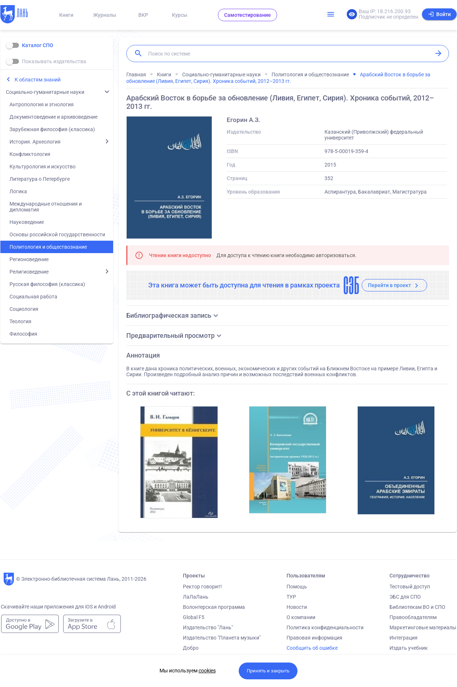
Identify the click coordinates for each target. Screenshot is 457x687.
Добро (191, 648)
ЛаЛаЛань (195, 597)
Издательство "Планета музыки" (222, 638)
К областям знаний (38, 80)
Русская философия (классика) (47, 284)
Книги (66, 15)
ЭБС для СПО (405, 597)
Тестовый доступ (409, 586)
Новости (297, 607)
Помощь (297, 586)
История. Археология (35, 142)
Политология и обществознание (48, 247)
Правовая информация (314, 638)
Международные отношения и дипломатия (45, 207)
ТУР (291, 597)
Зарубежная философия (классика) (52, 129)
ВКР (143, 15)
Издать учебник (408, 648)
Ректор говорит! (202, 586)
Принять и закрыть (268, 670)
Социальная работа (33, 296)
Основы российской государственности (57, 234)
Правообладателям (413, 617)
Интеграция (403, 638)
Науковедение (26, 222)
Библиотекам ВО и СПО (417, 607)
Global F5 (193, 617)
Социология (23, 309)
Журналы (104, 15)
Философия (23, 334)
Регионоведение (29, 259)
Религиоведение (29, 272)
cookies (207, 670)
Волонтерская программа (214, 607)
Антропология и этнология (41, 104)
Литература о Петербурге (39, 179)
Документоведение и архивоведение (53, 117)
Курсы (179, 15)
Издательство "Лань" (208, 627)
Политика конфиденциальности (325, 627)
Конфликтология (29, 154)
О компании (301, 617)
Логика (18, 191)
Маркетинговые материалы (422, 627)
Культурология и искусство (42, 166)
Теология (20, 321)
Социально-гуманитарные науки (45, 92)
